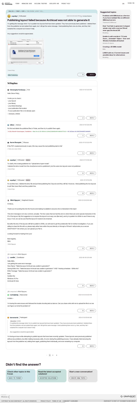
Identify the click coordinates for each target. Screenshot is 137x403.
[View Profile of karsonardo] (14, 317)
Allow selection (126, 386)
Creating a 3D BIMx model (112, 47)
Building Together (41, 3)
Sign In (131, 3)
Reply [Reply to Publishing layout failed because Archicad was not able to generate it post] (92, 75)
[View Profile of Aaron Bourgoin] (15, 142)
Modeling (105, 33)
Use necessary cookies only (126, 392)
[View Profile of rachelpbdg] (14, 295)
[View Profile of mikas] (12, 125)
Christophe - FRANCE (14, 113)
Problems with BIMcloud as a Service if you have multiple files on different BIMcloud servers (116, 18)
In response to (18, 254)
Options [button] (95, 11)
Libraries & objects (108, 43)
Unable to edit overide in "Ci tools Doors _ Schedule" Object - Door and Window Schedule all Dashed (116, 38)
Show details (72, 400)
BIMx (104, 49)
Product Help (65, 3)
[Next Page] (56, 355)
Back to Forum (15, 378)
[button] (25, 51)
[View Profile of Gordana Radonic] (87, 16)
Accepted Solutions (48, 378)
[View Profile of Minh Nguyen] (15, 200)
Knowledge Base (27, 3)
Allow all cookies (126, 382)
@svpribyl (13, 321)
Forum (17, 3)
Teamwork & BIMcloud (109, 22)
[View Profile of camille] (12, 257)
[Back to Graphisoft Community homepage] (7, 3)
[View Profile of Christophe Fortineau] (17, 90)
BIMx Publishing (12, 75)
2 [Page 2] (52, 355)
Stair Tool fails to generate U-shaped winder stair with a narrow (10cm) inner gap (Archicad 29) (116, 28)
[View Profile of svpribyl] (14, 16)
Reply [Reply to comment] (92, 118)
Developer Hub (54, 3)
